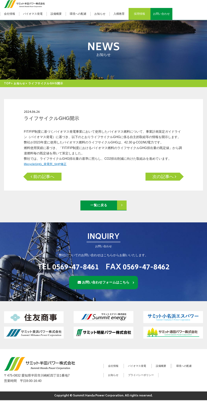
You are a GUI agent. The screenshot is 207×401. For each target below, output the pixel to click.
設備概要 (56, 13)
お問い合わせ (161, 13)
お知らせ (99, 13)
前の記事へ (47, 176)
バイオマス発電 (33, 13)
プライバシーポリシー (177, 375)
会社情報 (9, 13)
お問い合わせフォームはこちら (106, 283)
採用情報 (139, 13)
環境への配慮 (78, 13)
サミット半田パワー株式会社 (24, 4)
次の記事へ (160, 176)
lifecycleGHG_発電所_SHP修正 (46, 164)
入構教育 (119, 13)
